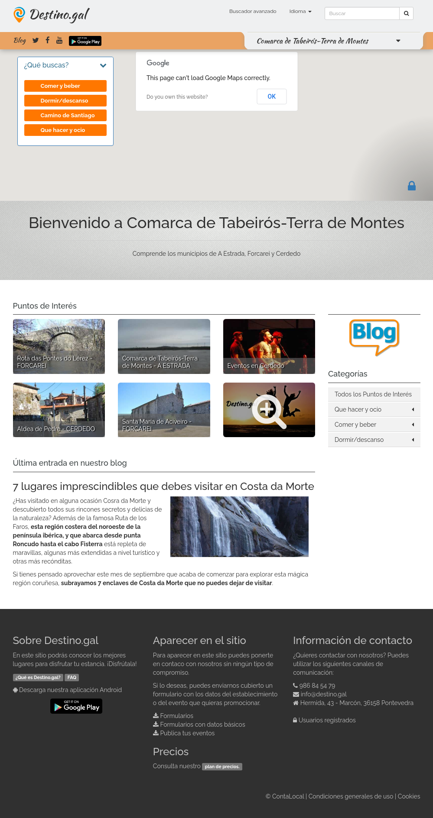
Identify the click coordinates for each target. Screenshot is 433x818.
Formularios (176, 715)
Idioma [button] (301, 11)
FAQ (72, 677)
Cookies (409, 796)
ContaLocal (288, 796)
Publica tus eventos (187, 733)
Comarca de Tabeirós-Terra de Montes (312, 40)
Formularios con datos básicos (202, 724)
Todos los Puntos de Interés (373, 394)
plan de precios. (222, 766)
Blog (19, 40)
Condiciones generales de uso (351, 796)
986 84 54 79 (317, 685)
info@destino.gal (324, 694)
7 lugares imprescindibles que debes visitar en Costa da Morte (164, 486)
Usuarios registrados (327, 720)
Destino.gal (57, 13)
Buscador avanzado (253, 11)
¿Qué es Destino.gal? (38, 677)
